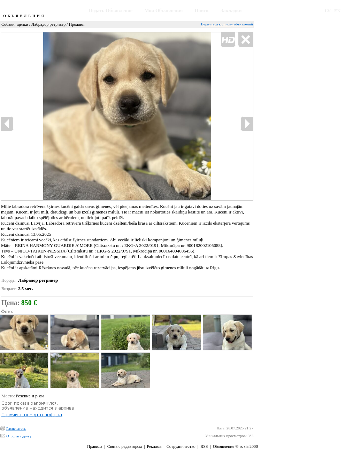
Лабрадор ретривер (48, 24)
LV (328, 10)
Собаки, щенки (14, 24)
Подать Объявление (110, 10)
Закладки (231, 10)
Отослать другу (18, 436)
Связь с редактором (124, 446)
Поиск (202, 10)
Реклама (154, 446)
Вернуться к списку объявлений (227, 24)
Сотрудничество (181, 446)
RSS (204, 446)
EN (337, 10)
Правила (94, 446)
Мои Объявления (163, 10)
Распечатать (16, 428)
